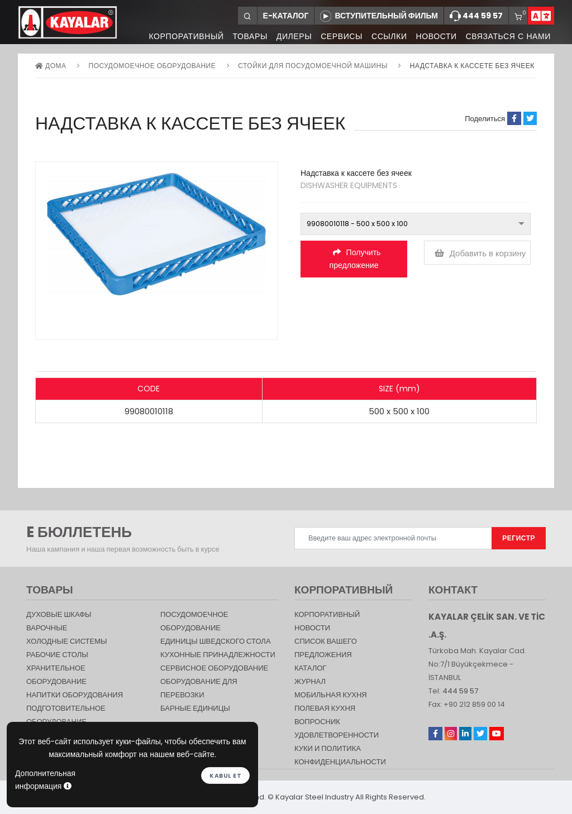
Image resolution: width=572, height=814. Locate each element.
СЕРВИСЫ (338, 36)
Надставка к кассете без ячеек (472, 65)
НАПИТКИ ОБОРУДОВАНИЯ (74, 694)
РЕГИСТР (518, 538)
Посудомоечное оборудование (152, 65)
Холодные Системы (66, 641)
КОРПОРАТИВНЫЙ (179, 36)
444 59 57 (476, 16)
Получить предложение (355, 259)
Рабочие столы (57, 654)
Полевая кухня (324, 708)
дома (50, 65)
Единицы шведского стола (215, 641)
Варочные (46, 628)
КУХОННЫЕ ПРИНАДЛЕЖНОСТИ (217, 654)
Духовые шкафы (59, 614)
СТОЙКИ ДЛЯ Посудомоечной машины (312, 65)
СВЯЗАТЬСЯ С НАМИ (508, 36)
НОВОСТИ (434, 36)
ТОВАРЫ (244, 36)
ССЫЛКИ (387, 36)
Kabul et (225, 774)
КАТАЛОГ (310, 668)
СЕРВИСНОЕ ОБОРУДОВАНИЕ (214, 668)
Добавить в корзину (480, 253)
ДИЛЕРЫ (289, 36)
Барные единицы (195, 708)
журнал (310, 681)
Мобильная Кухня (330, 694)
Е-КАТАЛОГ (286, 15)
